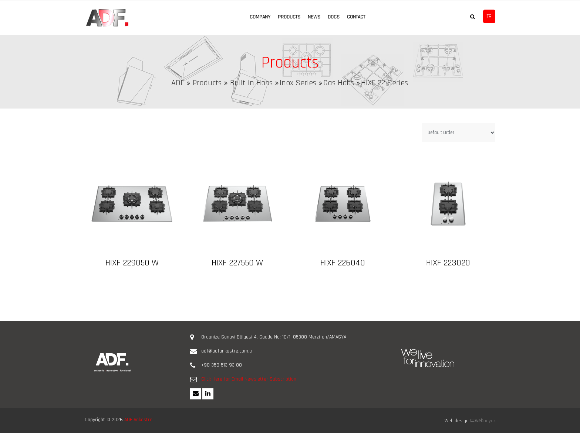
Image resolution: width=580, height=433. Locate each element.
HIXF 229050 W (132, 262)
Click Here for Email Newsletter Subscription (248, 379)
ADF (177, 83)
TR (489, 16)
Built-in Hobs (251, 83)
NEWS (314, 17)
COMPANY (260, 17)
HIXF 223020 (448, 262)
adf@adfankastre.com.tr (227, 351)
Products (207, 83)
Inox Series (298, 83)
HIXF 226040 (342, 262)
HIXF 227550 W (237, 262)
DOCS (334, 17)
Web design (457, 421)
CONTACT (356, 17)
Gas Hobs (338, 83)
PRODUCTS (289, 17)
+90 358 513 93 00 (221, 365)
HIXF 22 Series (384, 83)
